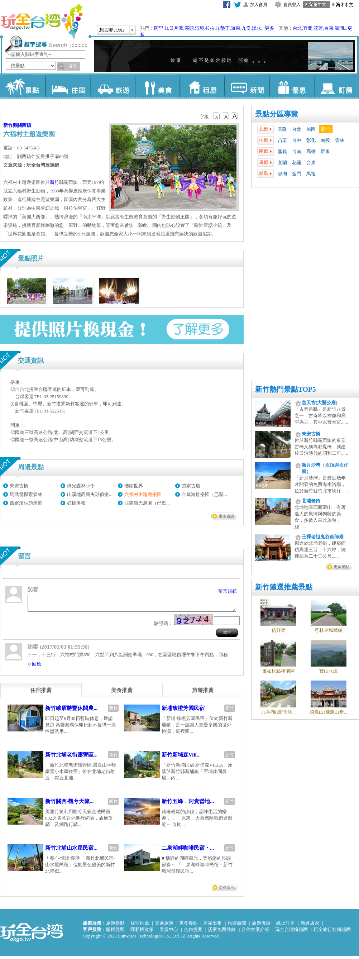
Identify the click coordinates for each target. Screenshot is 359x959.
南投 (325, 140)
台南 (296, 151)
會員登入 (292, 4)
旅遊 (112, 86)
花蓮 (318, 28)
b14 (235, 116)
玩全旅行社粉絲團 (332, 932)
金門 (296, 173)
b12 (217, 116)
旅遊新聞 (237, 926)
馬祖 (311, 173)
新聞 (246, 86)
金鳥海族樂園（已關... (204, 494)
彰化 (311, 140)
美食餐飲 (188, 926)
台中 (296, 140)
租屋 (202, 86)
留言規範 (227, 591)
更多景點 (341, 566)
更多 (269, 28)
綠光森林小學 (81, 485)
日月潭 (176, 28)
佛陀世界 (133, 485)
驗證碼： (163, 626)
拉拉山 (212, 28)
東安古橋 (19, 485)
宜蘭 (307, 28)
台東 (329, 28)
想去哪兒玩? (112, 30)
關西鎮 (24, 125)
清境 (199, 28)
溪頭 (189, 28)
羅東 (235, 28)
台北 (297, 28)
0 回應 (34, 667)
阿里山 (161, 28)
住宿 (67, 86)
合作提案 (193, 932)
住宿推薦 (139, 926)
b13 (226, 116)
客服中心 (168, 932)
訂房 (336, 86)
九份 (246, 28)
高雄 (311, 151)
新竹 (325, 129)
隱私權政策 (142, 932)
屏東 (325, 151)
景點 (22, 86)
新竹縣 (10, 125)
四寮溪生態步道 (26, 503)
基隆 (282, 129)
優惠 (291, 86)
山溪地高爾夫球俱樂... (90, 494)
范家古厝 (191, 485)
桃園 (311, 129)
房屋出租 (212, 926)
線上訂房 (285, 926)
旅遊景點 (115, 926)
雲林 (339, 140)
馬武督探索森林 (26, 494)
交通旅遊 (164, 926)
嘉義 (282, 151)
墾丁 (225, 28)
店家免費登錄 (222, 932)
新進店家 (310, 926)
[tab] (40, 693)
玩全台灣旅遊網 (41, 21)
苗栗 (282, 140)
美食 (157, 86)
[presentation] (40, 693)
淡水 (256, 28)
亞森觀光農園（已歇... (147, 503)
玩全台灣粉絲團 (291, 932)
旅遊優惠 (261, 926)
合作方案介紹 (255, 932)
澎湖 (339, 28)
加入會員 (258, 4)
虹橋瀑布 (76, 503)
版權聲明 (115, 932)
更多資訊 (226, 516)
